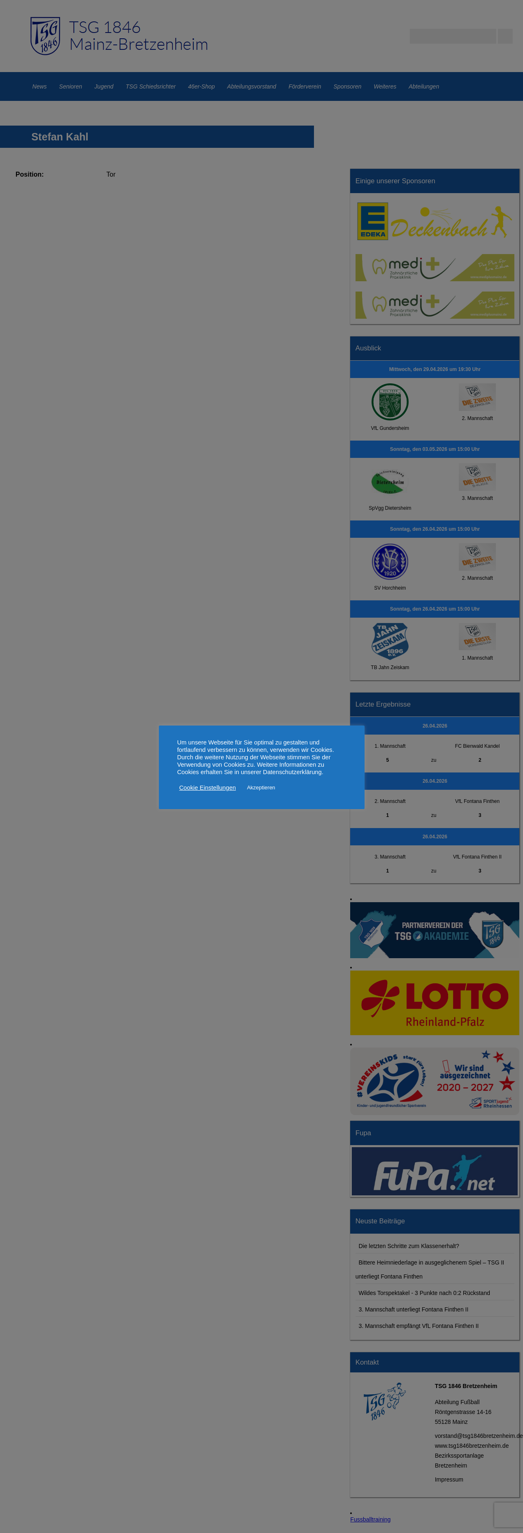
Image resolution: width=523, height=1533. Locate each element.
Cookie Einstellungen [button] (207, 787)
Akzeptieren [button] (261, 787)
